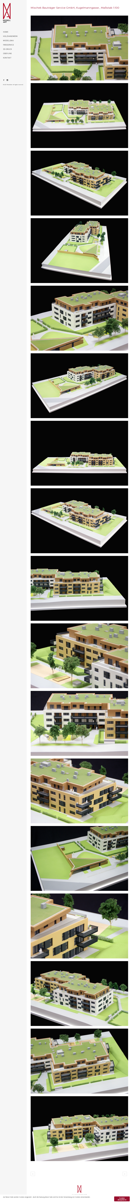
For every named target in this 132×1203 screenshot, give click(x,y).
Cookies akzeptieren (122, 1199)
